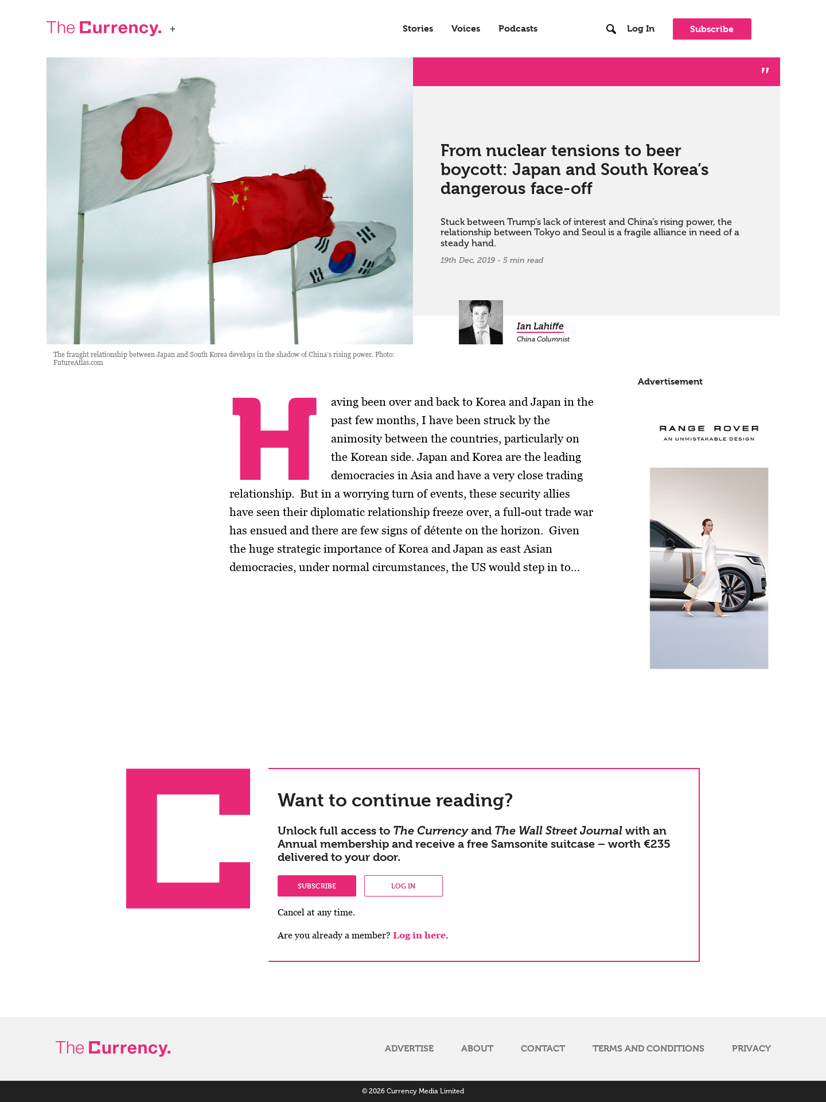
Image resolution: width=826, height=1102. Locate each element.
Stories (418, 29)
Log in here (419, 935)
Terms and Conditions (648, 1048)
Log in (403, 885)
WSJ (191, 25)
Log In (640, 29)
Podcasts (517, 29)
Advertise (409, 1048)
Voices (465, 29)
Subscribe (712, 29)
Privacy (751, 1048)
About (477, 1048)
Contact (543, 1048)
